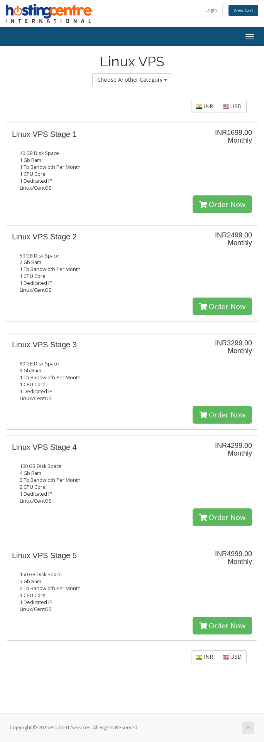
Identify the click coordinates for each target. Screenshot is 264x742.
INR (204, 106)
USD (232, 106)
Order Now (222, 204)
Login (211, 10)
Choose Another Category (132, 79)
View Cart (243, 10)
